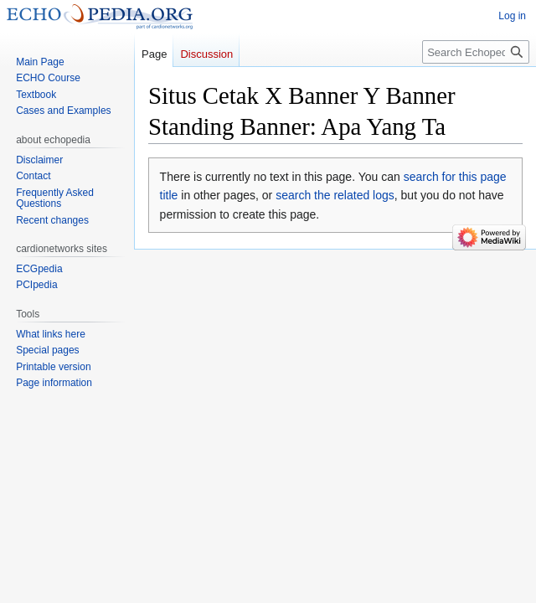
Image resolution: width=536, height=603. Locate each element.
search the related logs (335, 195)
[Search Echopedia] (475, 52)
